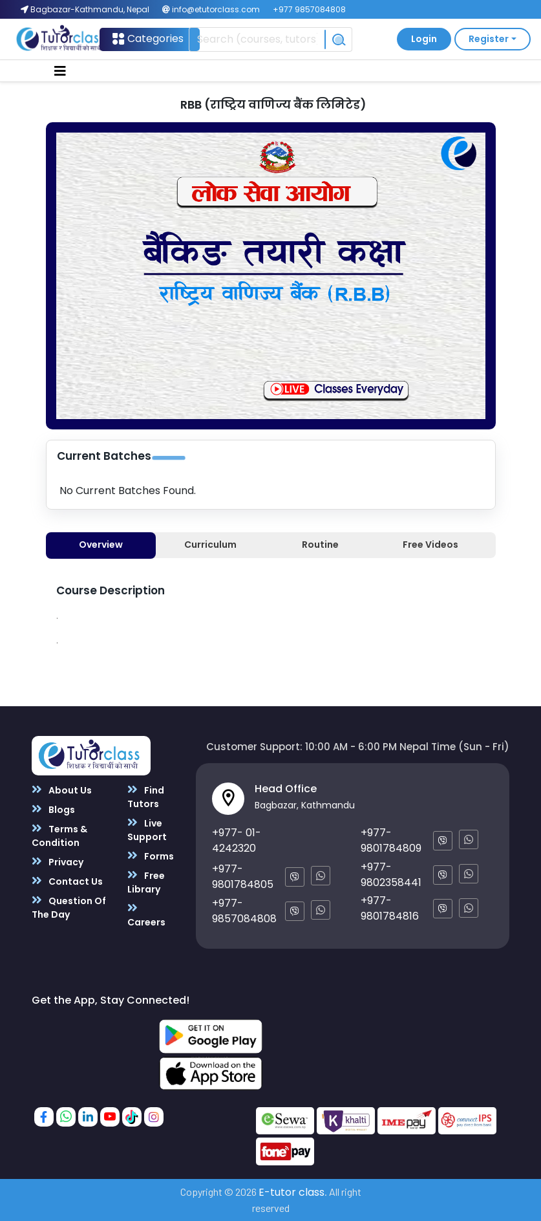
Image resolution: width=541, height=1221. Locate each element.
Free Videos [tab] (430, 544)
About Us (62, 790)
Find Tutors (145, 796)
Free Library (146, 882)
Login (424, 38)
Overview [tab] (101, 544)
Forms (150, 856)
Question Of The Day (69, 907)
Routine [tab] (320, 544)
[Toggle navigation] (60, 71)
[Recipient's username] (256, 39)
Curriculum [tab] (210, 544)
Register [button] (489, 38)
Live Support (147, 829)
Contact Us (67, 881)
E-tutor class (291, 1192)
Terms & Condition (59, 835)
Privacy (57, 862)
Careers (146, 915)
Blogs (53, 809)
